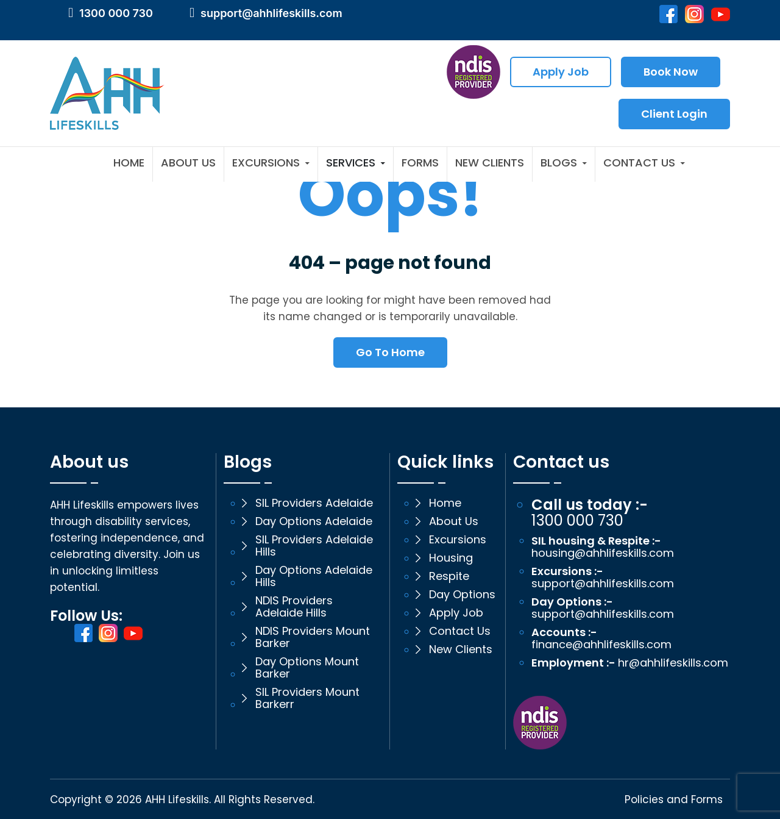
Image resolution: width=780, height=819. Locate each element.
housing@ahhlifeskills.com (602, 553)
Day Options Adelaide (313, 521)
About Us (188, 163)
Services (350, 163)
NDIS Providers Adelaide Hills (294, 607)
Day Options (462, 594)
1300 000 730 (116, 13)
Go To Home (390, 352)
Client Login (674, 113)
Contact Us (639, 163)
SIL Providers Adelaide (314, 503)
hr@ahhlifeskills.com (673, 663)
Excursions (266, 163)
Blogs (559, 163)
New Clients (489, 163)
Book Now (671, 71)
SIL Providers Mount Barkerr (307, 698)
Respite (449, 576)
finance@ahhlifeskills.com (601, 644)
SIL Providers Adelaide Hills (314, 546)
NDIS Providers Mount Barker (312, 637)
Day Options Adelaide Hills (313, 576)
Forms (420, 163)
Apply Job (561, 71)
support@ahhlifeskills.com (271, 13)
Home (128, 163)
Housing (451, 558)
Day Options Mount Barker (307, 668)
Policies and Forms (674, 799)
